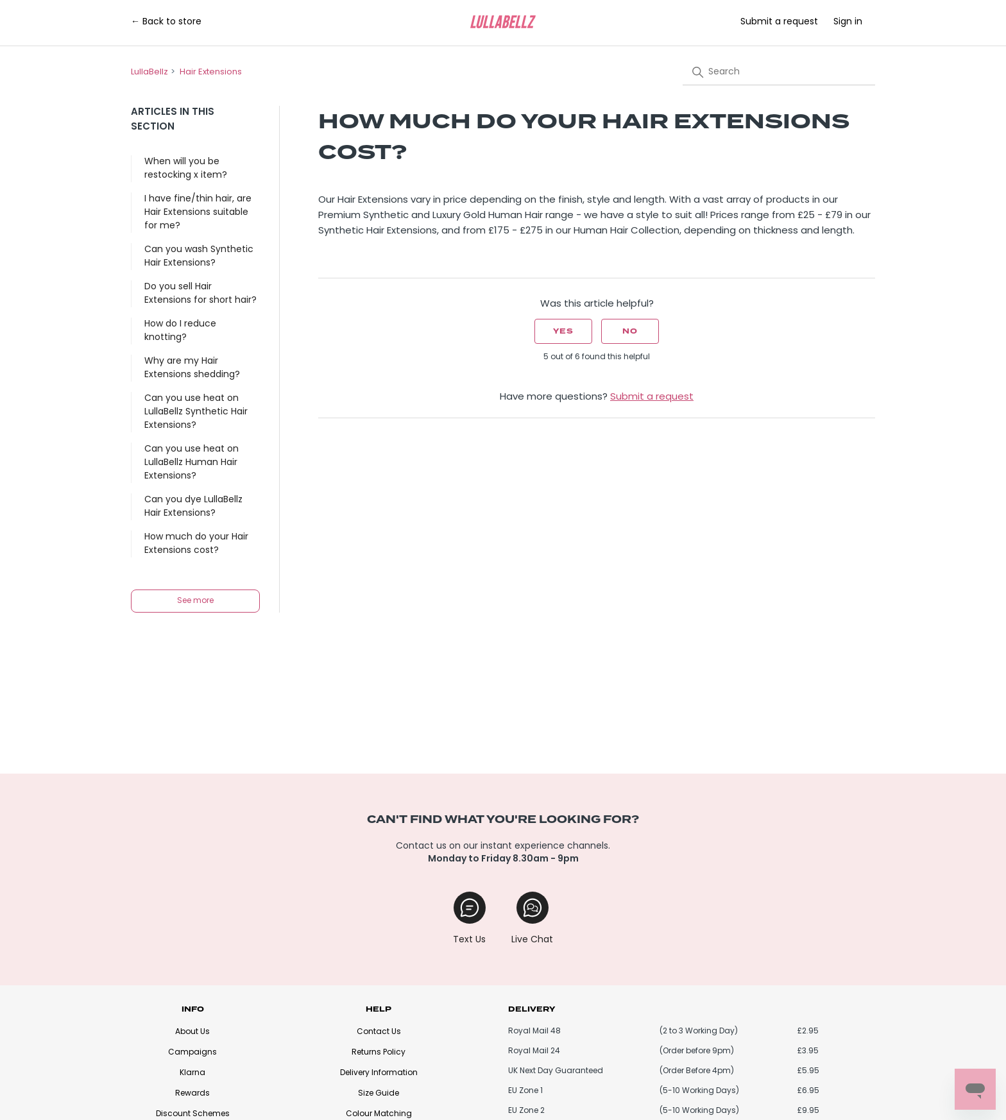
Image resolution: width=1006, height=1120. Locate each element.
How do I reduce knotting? (180, 331)
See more (195, 601)
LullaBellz (149, 72)
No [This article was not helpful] (630, 331)
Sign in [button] (847, 22)
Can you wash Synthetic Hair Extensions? (198, 256)
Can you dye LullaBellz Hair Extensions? (193, 506)
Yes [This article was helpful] (563, 331)
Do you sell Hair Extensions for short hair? (200, 293)
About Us (192, 1032)
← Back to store (166, 22)
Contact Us (379, 1032)
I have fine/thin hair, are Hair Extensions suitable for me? (198, 212)
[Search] (779, 72)
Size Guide (378, 1094)
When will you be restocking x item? (185, 168)
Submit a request (779, 22)
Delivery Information (379, 1073)
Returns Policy (378, 1052)
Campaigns (192, 1052)
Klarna (192, 1073)
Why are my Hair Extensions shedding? (192, 368)
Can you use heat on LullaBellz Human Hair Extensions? (191, 463)
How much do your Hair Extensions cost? (196, 544)
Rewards (192, 1094)
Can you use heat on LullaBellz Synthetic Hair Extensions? (196, 412)
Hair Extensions (211, 72)
